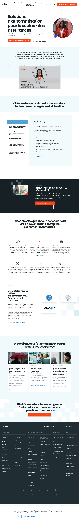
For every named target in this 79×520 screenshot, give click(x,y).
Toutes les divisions (32, 440)
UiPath (42, 476)
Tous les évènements (45, 478)
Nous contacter (49, 424)
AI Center (4, 455)
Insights (16, 437)
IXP (15, 443)
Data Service (18, 435)
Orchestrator (18, 451)
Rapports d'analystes (45, 442)
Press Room (68, 446)
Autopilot (4, 469)
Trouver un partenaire (58, 439)
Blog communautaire (32, 476)
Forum (29, 473)
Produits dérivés (69, 461)
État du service (31, 483)
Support (4, 442)
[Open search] (46, 4)
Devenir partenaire (57, 442)
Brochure (42, 453)
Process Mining (18, 454)
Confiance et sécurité (71, 453)
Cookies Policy (47, 492)
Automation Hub (6, 463)
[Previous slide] (36, 120)
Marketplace (18, 446)
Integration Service (19, 440)
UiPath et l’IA (68, 437)
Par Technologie (31, 443)
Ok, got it (17, 517)
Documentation (31, 470)
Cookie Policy (35, 512)
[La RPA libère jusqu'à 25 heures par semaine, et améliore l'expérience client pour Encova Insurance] (61, 371)
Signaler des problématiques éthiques (69, 471)
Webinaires (42, 450)
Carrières (68, 440)
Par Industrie (30, 437)
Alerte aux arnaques (70, 475)
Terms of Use (31, 492)
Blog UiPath (42, 439)
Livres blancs (43, 447)
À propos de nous (70, 435)
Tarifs (3, 439)
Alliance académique (32, 452)
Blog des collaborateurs (71, 443)
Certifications (31, 454)
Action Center (5, 450)
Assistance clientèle (32, 465)
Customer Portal (31, 467)
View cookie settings (57, 492)
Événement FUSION (44, 463)
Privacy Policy (39, 492)
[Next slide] (43, 120)
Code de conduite (70, 467)
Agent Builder (5, 452)
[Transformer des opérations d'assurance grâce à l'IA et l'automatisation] (39, 371)
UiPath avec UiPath (70, 456)
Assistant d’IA (5, 460)
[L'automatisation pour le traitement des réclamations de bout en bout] (18, 371)
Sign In (60, 424)
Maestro (17, 448)
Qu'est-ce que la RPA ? (33, 457)
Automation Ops (6, 466)
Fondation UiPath (70, 464)
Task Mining (17, 463)
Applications (5, 458)
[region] (39, 513)
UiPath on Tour (43, 470)
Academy (30, 449)
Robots (16, 457)
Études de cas (43, 444)
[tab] (17, 121)
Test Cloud (17, 465)
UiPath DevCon (43, 473)
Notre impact (69, 458)
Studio (16, 460)
